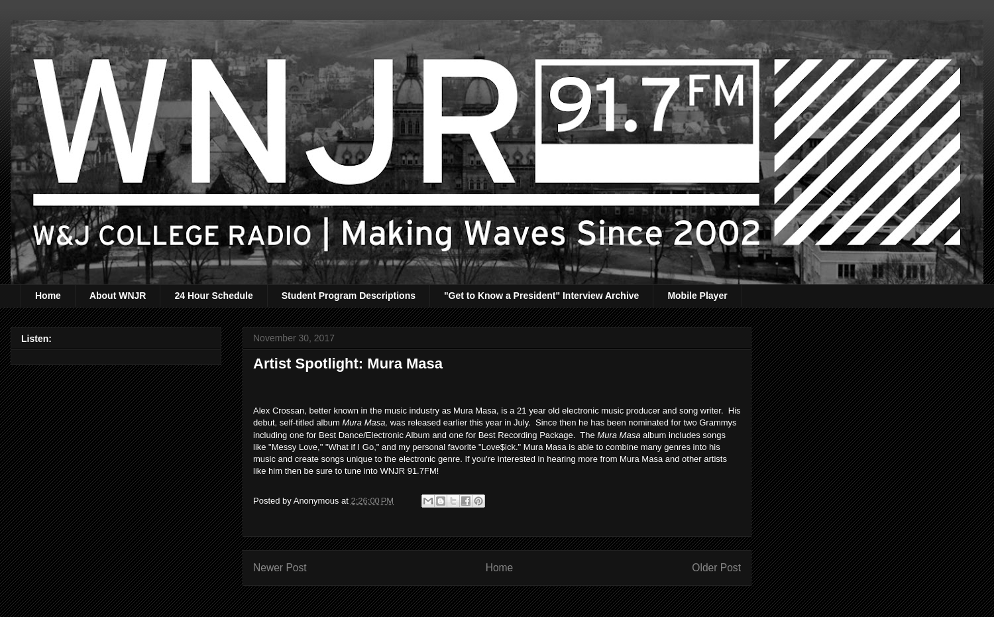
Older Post (716, 567)
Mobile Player (697, 295)
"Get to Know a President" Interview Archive (541, 295)
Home (48, 295)
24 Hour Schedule (213, 295)
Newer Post (280, 567)
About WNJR (117, 295)
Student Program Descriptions (348, 295)
